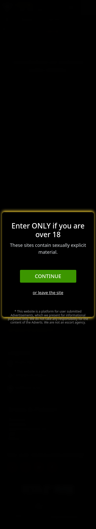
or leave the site (48, 292)
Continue (48, 276)
